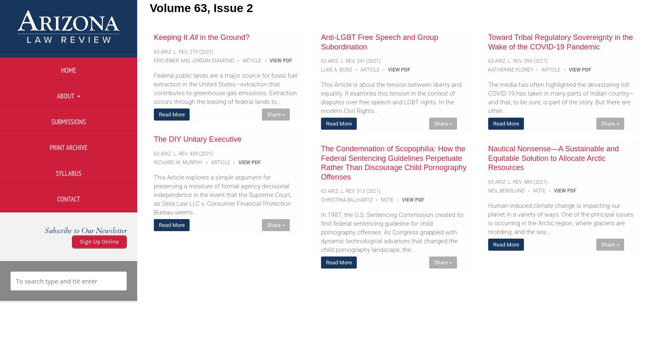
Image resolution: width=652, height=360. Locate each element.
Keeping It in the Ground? (201, 37)
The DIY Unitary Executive (198, 139)
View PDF (281, 61)
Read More (172, 114)
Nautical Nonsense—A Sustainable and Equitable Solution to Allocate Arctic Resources (553, 158)
